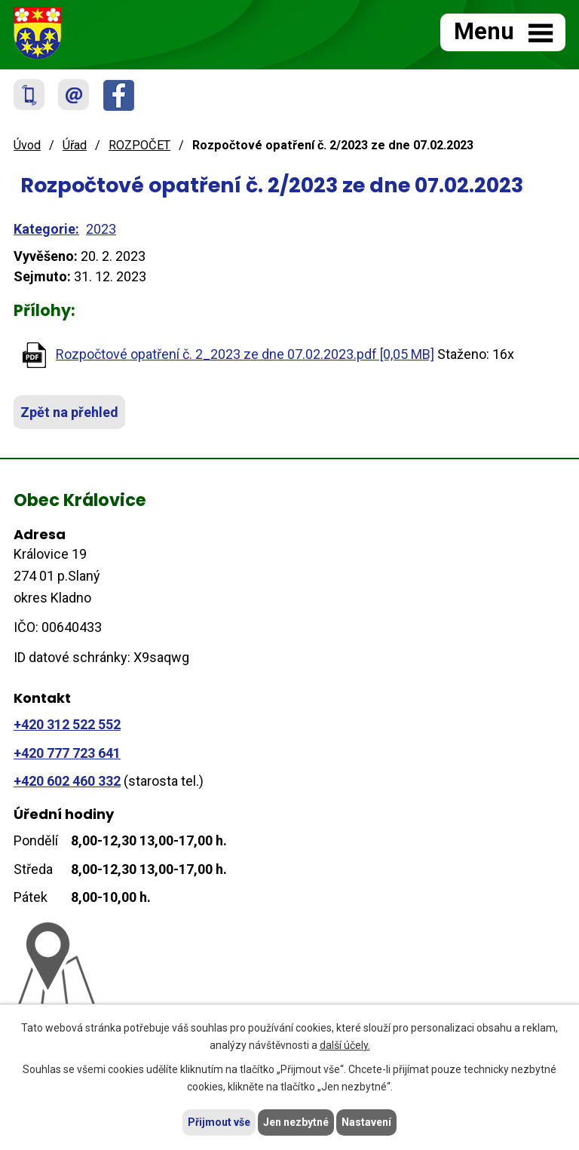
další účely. (345, 1045)
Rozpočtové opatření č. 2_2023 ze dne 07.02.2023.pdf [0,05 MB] (245, 354)
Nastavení (366, 1122)
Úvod (27, 145)
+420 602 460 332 (67, 781)
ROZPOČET (139, 145)
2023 (101, 229)
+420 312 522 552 (67, 724)
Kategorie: (46, 229)
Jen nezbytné (296, 1122)
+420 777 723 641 (67, 753)
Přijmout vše (219, 1122)
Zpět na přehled (69, 412)
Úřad (75, 145)
